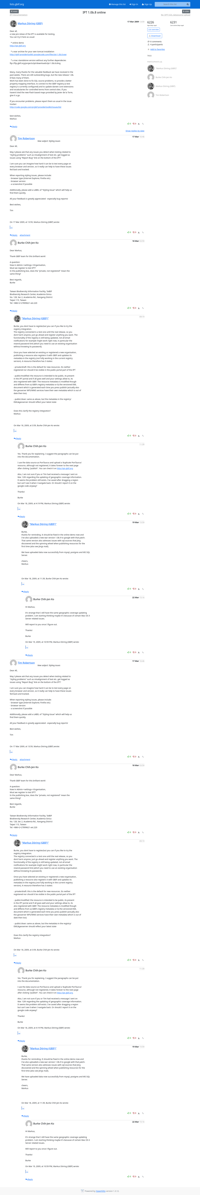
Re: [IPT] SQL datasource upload (175, 14)
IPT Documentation (19, 14)
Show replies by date (135, 130)
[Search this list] (170, 4)
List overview (153, 29)
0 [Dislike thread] (134, 123)
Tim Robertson (26, 138)
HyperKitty (100, 1191)
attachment (25, 235)
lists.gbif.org (17, 4)
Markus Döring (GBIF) (30, 23)
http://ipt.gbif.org (18, 45)
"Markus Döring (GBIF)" (35, 318)
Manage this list (117, 4)
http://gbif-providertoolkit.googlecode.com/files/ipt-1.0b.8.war (38, 54)
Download (154, 35)
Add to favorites (156, 49)
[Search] (187, 4)
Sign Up (147, 4)
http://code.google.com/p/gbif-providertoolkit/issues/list (35, 107)
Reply (13, 126)
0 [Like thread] (129, 123)
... (12, 227)
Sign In (134, 4)
